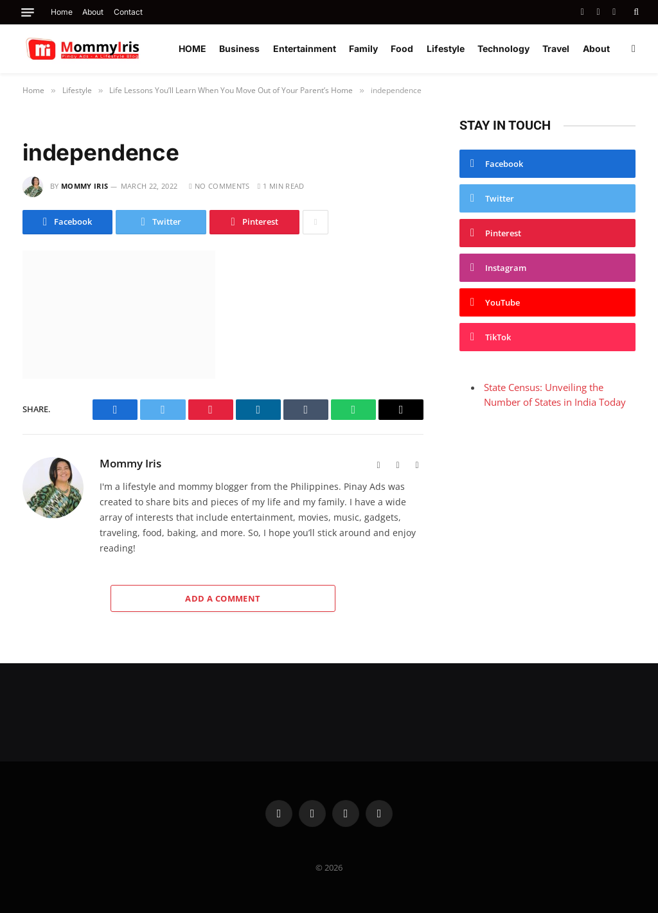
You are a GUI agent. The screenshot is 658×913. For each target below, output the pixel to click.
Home (62, 12)
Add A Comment (222, 598)
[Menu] (27, 12)
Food (402, 48)
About (92, 12)
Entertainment (304, 48)
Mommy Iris (84, 186)
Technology (503, 48)
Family (363, 48)
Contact (128, 12)
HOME (192, 48)
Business (239, 48)
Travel (555, 48)
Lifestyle (446, 48)
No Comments (219, 186)
